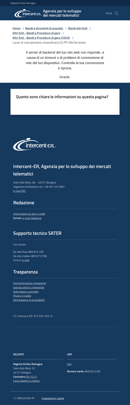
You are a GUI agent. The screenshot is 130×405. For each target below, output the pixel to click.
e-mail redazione (32, 218)
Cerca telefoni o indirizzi (26, 381)
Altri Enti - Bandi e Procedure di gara (36, 33)
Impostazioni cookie (53, 398)
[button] (116, 13)
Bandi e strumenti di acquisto (44, 28)
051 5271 (31, 377)
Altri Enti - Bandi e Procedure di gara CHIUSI (41, 37)
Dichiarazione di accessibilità (29, 300)
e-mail (16, 191)
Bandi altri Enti (77, 28)
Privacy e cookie (22, 296)
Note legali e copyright (26, 292)
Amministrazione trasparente (29, 283)
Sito (69, 364)
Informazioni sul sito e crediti (29, 214)
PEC (23, 191)
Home (16, 28)
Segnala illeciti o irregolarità (28, 287)
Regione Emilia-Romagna (23, 3)
